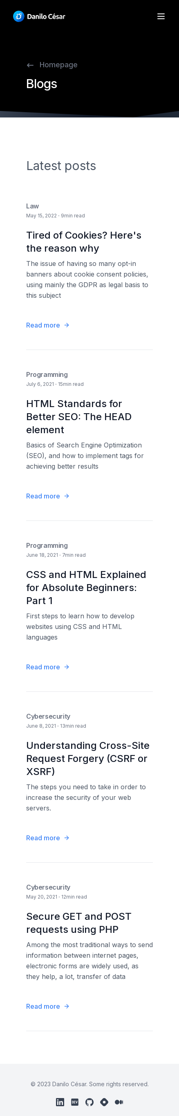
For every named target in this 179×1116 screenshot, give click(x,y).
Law (32, 206)
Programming (47, 374)
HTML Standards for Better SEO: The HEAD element (79, 417)
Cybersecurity (48, 716)
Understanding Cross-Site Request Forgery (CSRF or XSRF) (88, 758)
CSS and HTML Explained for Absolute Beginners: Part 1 (86, 588)
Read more (48, 325)
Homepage (52, 64)
